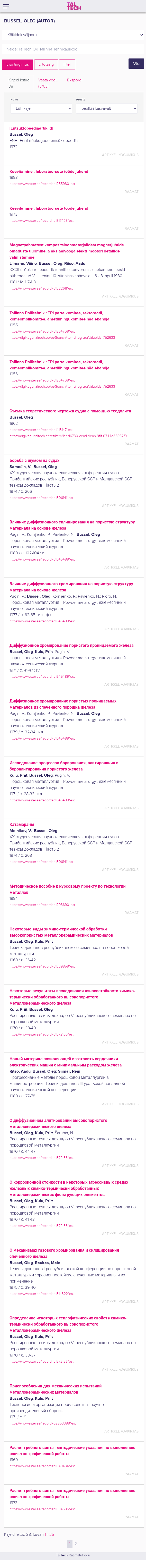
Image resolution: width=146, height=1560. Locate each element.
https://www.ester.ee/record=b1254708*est (42, 331)
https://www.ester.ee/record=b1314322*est (42, 1294)
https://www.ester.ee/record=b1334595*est (42, 1509)
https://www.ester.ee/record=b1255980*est (42, 184)
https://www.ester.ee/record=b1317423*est (42, 220)
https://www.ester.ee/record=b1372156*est (42, 1034)
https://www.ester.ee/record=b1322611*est (41, 288)
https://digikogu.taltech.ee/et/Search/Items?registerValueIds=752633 (62, 337)
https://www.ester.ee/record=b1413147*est (41, 430)
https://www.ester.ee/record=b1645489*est (42, 559)
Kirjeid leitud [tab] (19, 84)
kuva (14, 99)
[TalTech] (74, 6)
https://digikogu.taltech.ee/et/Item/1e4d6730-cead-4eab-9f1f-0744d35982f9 (68, 436)
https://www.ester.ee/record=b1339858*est (42, 966)
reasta (80, 99)
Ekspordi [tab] (74, 80)
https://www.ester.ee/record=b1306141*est (41, 498)
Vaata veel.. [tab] (48, 84)
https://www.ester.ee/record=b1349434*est (42, 1466)
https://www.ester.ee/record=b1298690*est (42, 905)
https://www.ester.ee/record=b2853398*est (43, 1423)
